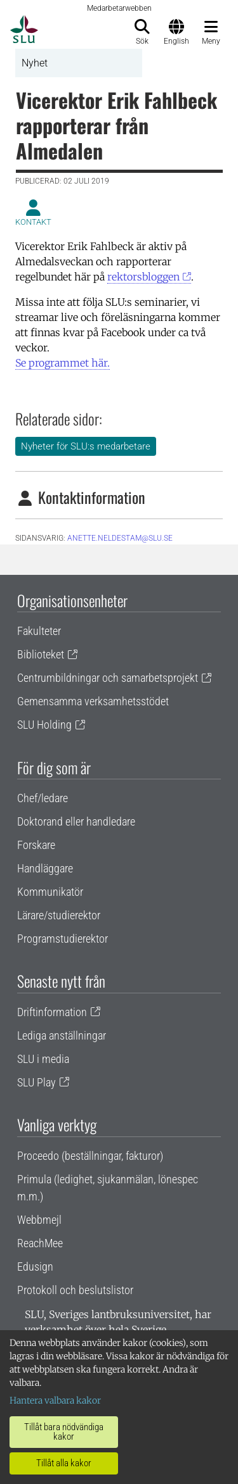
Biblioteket (40, 654)
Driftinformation (52, 1012)
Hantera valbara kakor (55, 1400)
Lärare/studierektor (58, 915)
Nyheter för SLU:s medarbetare (85, 446)
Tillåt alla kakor (63, 1463)
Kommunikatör (50, 891)
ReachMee (40, 1243)
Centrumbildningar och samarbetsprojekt (107, 677)
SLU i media (43, 1059)
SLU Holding (44, 724)
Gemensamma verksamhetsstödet (93, 701)
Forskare (36, 845)
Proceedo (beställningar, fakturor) (90, 1155)
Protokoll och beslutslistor (75, 1290)
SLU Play (36, 1082)
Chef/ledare (42, 798)
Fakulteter (39, 631)
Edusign (35, 1266)
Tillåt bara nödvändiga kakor (63, 1431)
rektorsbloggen (143, 276)
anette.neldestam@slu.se (120, 538)
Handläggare (45, 868)
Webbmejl (39, 1219)
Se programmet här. (62, 362)
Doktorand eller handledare (76, 821)
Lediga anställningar (61, 1035)
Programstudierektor (62, 938)
